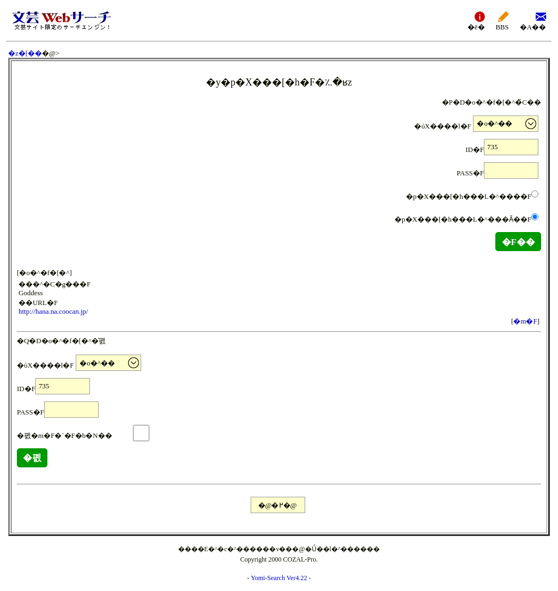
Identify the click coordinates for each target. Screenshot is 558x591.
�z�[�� (25, 53)
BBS (502, 20)
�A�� (533, 20)
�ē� (476, 20)
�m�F (525, 321)
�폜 (32, 458)
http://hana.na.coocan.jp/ (53, 311)
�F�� (518, 242)
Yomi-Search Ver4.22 (279, 578)
